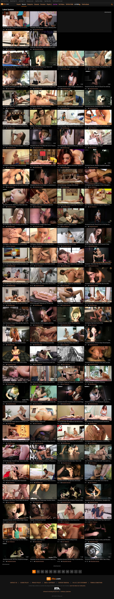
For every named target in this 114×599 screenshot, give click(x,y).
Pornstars (42, 4)
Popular (19, 4)
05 (50, 571)
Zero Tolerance (11, 49)
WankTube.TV (13, 1)
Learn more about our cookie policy (77, 585)
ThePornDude (85, 4)
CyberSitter (68, 591)
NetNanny (63, 591)
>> (80, 571)
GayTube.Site (47, 1)
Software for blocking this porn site (51, 591)
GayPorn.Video (38, 1)
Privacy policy (36, 582)
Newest (24, 4)
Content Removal (63, 582)
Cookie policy (24, 582)
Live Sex (55, 4)
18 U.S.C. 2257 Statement (79, 582)
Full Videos (61, 4)
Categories (30, 4)
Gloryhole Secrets (39, 29)
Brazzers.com (30, 1)
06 (55, 571)
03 (42, 571)
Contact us (13, 582)
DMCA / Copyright (49, 582)
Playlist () (49, 4)
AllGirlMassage (11, 29)
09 (67, 571)
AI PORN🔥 (77, 4)
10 (71, 571)
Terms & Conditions (96, 582)
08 (63, 571)
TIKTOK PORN (69, 4)
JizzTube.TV (22, 1)
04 (46, 571)
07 (59, 571)
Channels (36, 4)
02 (38, 571)
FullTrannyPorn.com (57, 1)
